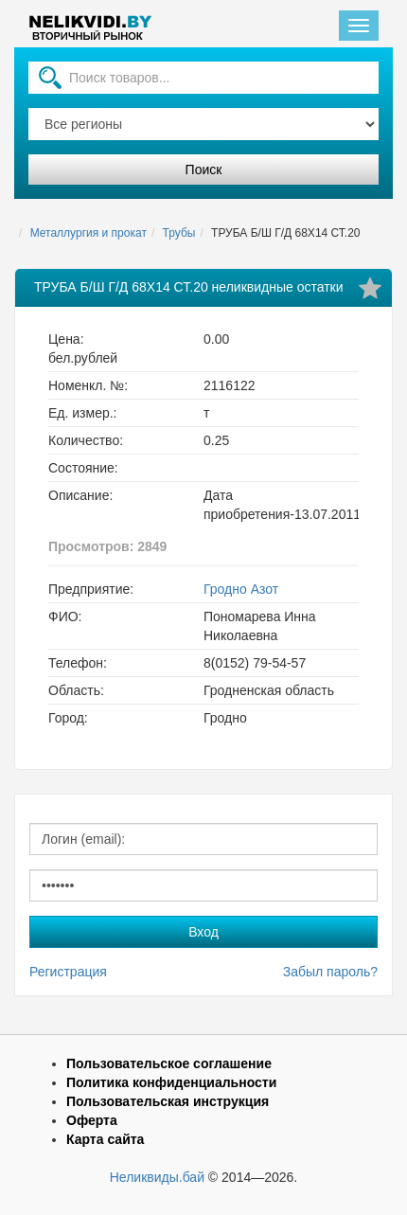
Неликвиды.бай (157, 1177)
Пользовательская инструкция (167, 1101)
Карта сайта (105, 1139)
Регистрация (68, 971)
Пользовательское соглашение (169, 1063)
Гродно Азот (241, 589)
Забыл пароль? (330, 971)
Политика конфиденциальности (171, 1082)
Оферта (91, 1120)
